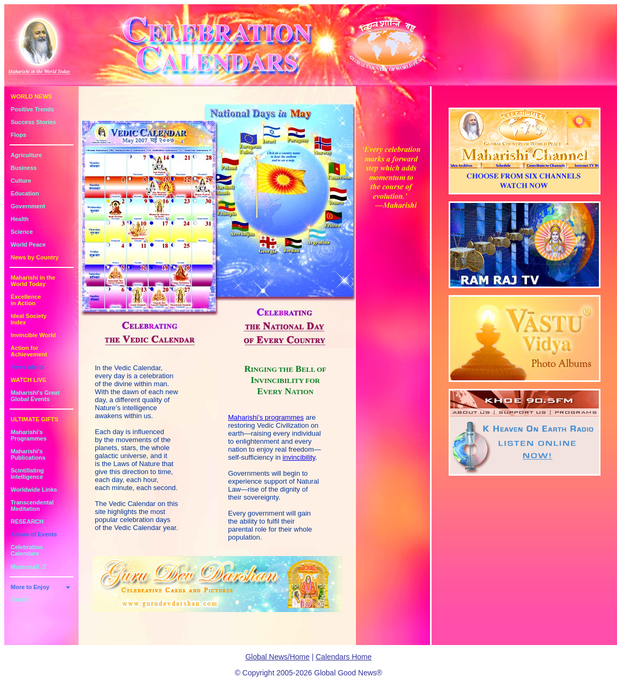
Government (28, 206)
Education (25, 193)
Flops (18, 135)
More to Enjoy (30, 587)
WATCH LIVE (28, 380)
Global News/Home (277, 657)
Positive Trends (32, 109)
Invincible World (33, 335)
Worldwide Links (34, 489)
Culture (21, 180)
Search (20, 599)
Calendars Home (343, 657)
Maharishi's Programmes (28, 435)
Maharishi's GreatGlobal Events (35, 395)
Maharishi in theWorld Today (33, 280)
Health (20, 219)
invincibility (298, 457)
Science (22, 232)
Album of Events (34, 534)
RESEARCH (27, 521)
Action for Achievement (29, 351)
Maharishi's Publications (28, 454)
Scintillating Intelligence (27, 473)
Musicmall (29, 567)
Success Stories (33, 122)
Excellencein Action (26, 299)
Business (24, 168)
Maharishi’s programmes (266, 417)
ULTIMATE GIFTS (34, 419)
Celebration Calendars (27, 550)
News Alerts (27, 367)
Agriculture (26, 155)
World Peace (28, 244)
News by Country (35, 257)
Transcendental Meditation (32, 505)
